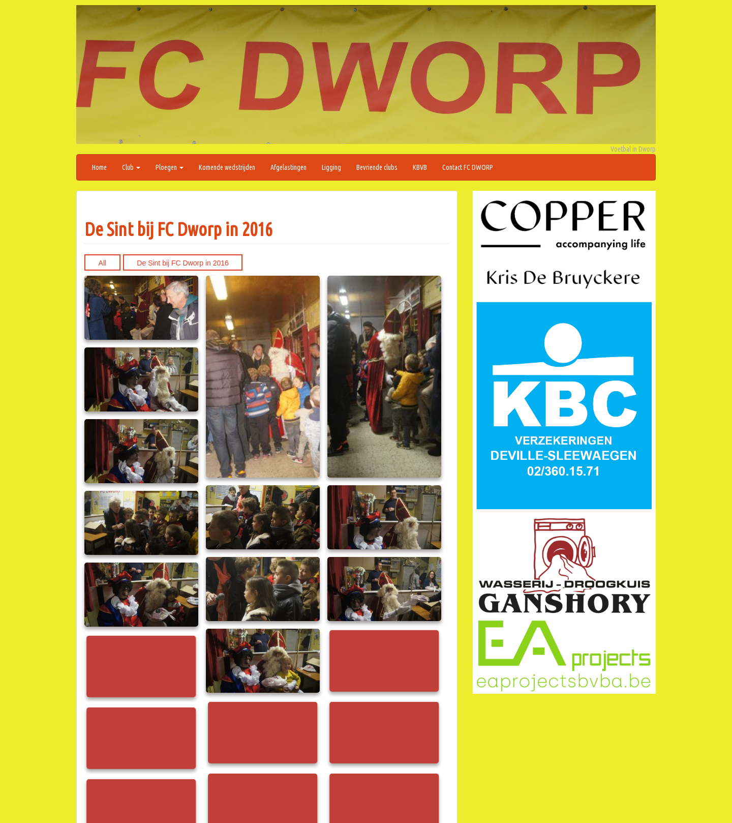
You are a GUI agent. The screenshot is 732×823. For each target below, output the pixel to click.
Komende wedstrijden (227, 167)
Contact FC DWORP (467, 167)
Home (99, 167)
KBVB (420, 167)
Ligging (331, 167)
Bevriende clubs (377, 167)
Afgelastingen (288, 167)
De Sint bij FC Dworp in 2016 (178, 229)
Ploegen (170, 167)
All (103, 263)
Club (131, 167)
